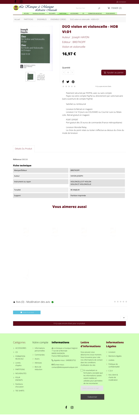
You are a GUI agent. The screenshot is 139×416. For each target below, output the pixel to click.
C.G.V (110, 372)
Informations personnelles (40, 351)
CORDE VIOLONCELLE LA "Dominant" (84, 238)
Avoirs (37, 360)
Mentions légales (115, 357)
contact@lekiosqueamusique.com (65, 369)
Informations (60, 344)
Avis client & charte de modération (113, 379)
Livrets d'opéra (18, 365)
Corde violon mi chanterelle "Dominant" (55, 238)
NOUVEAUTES (20, 375)
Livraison (111, 353)
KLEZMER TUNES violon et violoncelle (26, 281)
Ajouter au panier (113, 72)
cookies (111, 362)
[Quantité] (68, 72)
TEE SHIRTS (19, 392)
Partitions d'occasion (19, 386)
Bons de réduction (38, 369)
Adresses (38, 364)
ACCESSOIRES (20, 350)
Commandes (40, 356)
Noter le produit (27, 314)
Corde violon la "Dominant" (26, 238)
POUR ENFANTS (19, 380)
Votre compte (40, 344)
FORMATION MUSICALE (20, 359)
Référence (17, 160)
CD (16, 353)
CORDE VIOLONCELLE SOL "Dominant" (113, 238)
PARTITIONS (20, 371)
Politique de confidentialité (114, 366)
